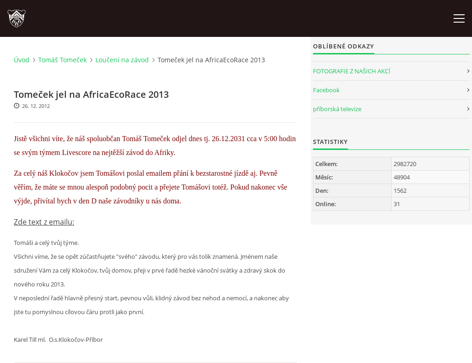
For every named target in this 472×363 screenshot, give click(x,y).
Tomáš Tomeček (62, 59)
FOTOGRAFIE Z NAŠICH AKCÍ (351, 71)
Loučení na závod (122, 59)
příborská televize (337, 109)
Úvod (22, 59)
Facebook (326, 90)
